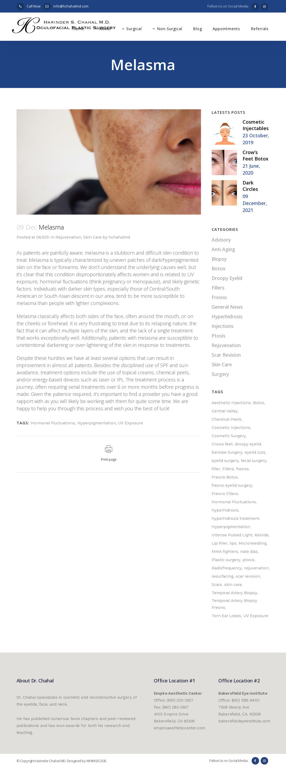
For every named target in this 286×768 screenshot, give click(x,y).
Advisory (221, 239)
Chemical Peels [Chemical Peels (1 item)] (226, 419)
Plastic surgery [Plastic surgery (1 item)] (226, 559)
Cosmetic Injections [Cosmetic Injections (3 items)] (231, 427)
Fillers (218, 287)
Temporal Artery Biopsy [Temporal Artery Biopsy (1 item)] (234, 592)
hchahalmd (119, 237)
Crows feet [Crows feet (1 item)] (222, 444)
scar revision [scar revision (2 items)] (248, 576)
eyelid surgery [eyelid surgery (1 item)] (225, 460)
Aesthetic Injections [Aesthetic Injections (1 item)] (231, 402)
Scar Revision (226, 355)
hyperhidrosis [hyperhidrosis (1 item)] (225, 510)
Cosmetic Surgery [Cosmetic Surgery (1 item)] (229, 435)
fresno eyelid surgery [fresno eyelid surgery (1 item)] (232, 485)
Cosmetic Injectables (256, 125)
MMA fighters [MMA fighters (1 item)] (225, 551)
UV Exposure (130, 423)
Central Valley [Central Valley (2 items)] (225, 411)
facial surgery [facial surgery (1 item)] (254, 460)
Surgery (220, 374)
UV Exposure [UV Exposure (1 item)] (255, 615)
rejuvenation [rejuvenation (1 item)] (256, 568)
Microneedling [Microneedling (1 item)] (253, 543)
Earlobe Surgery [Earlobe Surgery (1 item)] (227, 452)
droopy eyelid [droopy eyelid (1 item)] (248, 444)
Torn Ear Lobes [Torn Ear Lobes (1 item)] (226, 615)
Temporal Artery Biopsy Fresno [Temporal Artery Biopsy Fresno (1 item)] (234, 604)
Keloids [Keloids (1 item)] (262, 535)
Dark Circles (250, 185)
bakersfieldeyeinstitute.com (244, 721)
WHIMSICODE (96, 760)
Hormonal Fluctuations (53, 423)
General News (227, 307)
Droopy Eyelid (227, 278)
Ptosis (218, 335)
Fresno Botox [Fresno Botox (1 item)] (225, 477)
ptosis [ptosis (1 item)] (249, 559)
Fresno (219, 297)
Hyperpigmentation (96, 423)
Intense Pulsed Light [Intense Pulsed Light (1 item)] (232, 535)
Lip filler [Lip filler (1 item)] (219, 543)
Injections (222, 326)
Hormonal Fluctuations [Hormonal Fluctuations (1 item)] (234, 502)
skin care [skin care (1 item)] (233, 584)
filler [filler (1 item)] (216, 469)
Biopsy (219, 259)
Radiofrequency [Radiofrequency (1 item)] (227, 568)
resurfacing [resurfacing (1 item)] (222, 576)
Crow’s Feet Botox (255, 155)
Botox (218, 268)
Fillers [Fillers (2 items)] (228, 469)
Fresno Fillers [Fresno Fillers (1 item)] (225, 493)
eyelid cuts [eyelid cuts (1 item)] (255, 452)
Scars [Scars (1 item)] (217, 584)
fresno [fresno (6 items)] (242, 469)
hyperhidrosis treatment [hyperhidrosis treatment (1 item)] (235, 518)
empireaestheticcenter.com (180, 728)
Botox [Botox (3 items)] (258, 402)
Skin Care (92, 237)
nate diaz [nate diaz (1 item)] (249, 551)
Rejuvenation (68, 237)
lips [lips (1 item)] (232, 543)
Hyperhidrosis (227, 316)
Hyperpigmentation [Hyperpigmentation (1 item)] (231, 526)
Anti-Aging (223, 249)
